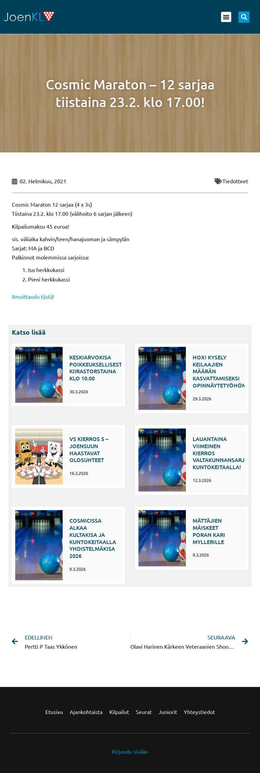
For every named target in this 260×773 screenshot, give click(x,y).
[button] (226, 17)
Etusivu (54, 711)
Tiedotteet (235, 180)
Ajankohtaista (86, 711)
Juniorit (167, 711)
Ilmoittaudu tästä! (33, 296)
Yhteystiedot (199, 711)
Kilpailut (119, 711)
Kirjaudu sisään (130, 751)
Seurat (144, 711)
